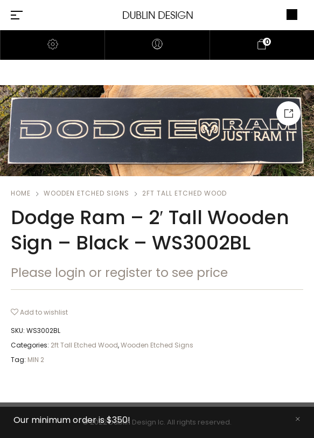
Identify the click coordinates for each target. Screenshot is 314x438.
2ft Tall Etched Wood (184, 193)
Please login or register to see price (119, 272)
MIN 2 (35, 359)
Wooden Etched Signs (86, 193)
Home (21, 193)
